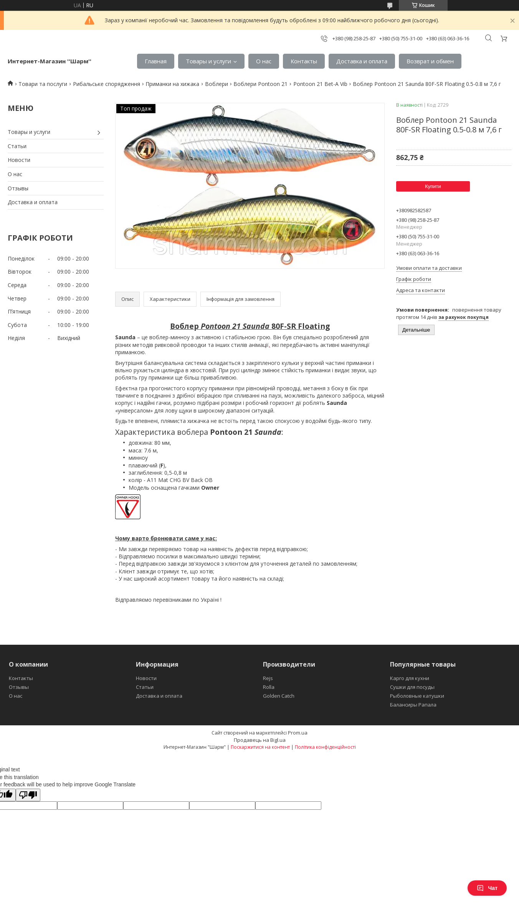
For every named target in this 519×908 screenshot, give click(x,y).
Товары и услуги (208, 61)
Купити (433, 186)
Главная (156, 61)
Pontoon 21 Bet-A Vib (320, 83)
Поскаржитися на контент (260, 747)
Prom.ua (297, 732)
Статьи (17, 146)
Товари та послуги (42, 83)
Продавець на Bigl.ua (260, 739)
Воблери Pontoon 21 (260, 83)
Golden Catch (278, 695)
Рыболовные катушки (417, 695)
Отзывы (18, 188)
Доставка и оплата (361, 61)
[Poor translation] (28, 795)
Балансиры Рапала (413, 704)
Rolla (268, 686)
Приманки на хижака (172, 83)
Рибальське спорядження (106, 83)
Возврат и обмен (430, 61)
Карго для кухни (409, 678)
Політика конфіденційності (325, 747)
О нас (263, 61)
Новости (19, 159)
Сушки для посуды (412, 686)
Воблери (216, 83)
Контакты (304, 61)
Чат (487, 888)
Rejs (268, 678)
